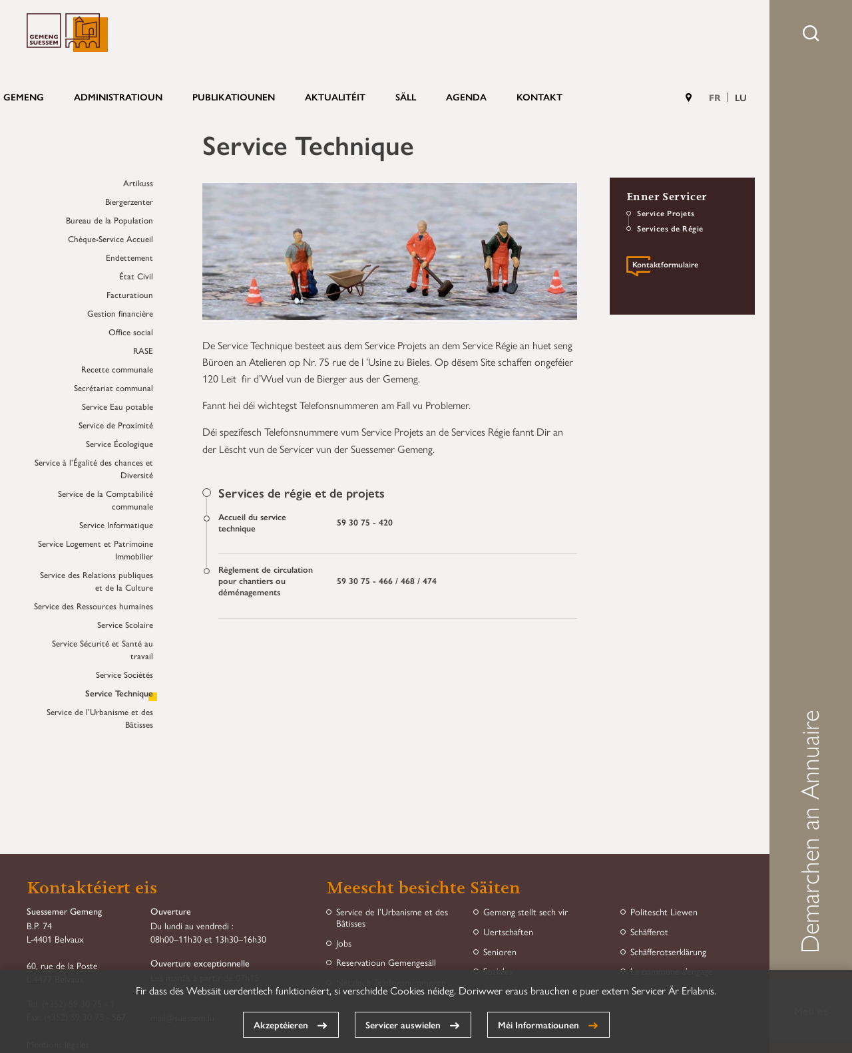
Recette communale (117, 369)
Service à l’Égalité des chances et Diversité (94, 468)
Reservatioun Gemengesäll (386, 962)
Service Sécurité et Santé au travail (102, 649)
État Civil (136, 275)
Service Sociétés (124, 674)
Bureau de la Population (109, 220)
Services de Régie (670, 228)
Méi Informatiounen (538, 1024)
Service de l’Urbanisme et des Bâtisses (100, 717)
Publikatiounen (233, 96)
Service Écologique (119, 443)
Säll (405, 96)
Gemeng (23, 96)
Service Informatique (116, 524)
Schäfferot (649, 931)
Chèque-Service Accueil (110, 238)
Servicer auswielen (403, 1024)
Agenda (466, 96)
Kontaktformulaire (665, 265)
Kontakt (539, 96)
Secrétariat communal (113, 387)
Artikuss (138, 182)
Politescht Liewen (664, 911)
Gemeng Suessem (67, 32)
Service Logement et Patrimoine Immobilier (95, 549)
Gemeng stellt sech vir (525, 911)
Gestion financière (120, 313)
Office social (130, 331)
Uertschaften (508, 931)
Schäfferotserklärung (668, 951)
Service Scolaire (125, 624)
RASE (143, 350)
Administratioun (118, 96)
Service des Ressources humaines (93, 605)
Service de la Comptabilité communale (105, 499)
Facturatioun (129, 294)
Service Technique (119, 692)
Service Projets (666, 213)
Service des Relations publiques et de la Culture (96, 580)
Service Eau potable (117, 406)
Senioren (500, 951)
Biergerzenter (129, 201)
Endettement (129, 257)
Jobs (343, 943)
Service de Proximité (116, 424)
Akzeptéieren (281, 1024)
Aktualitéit (335, 96)
